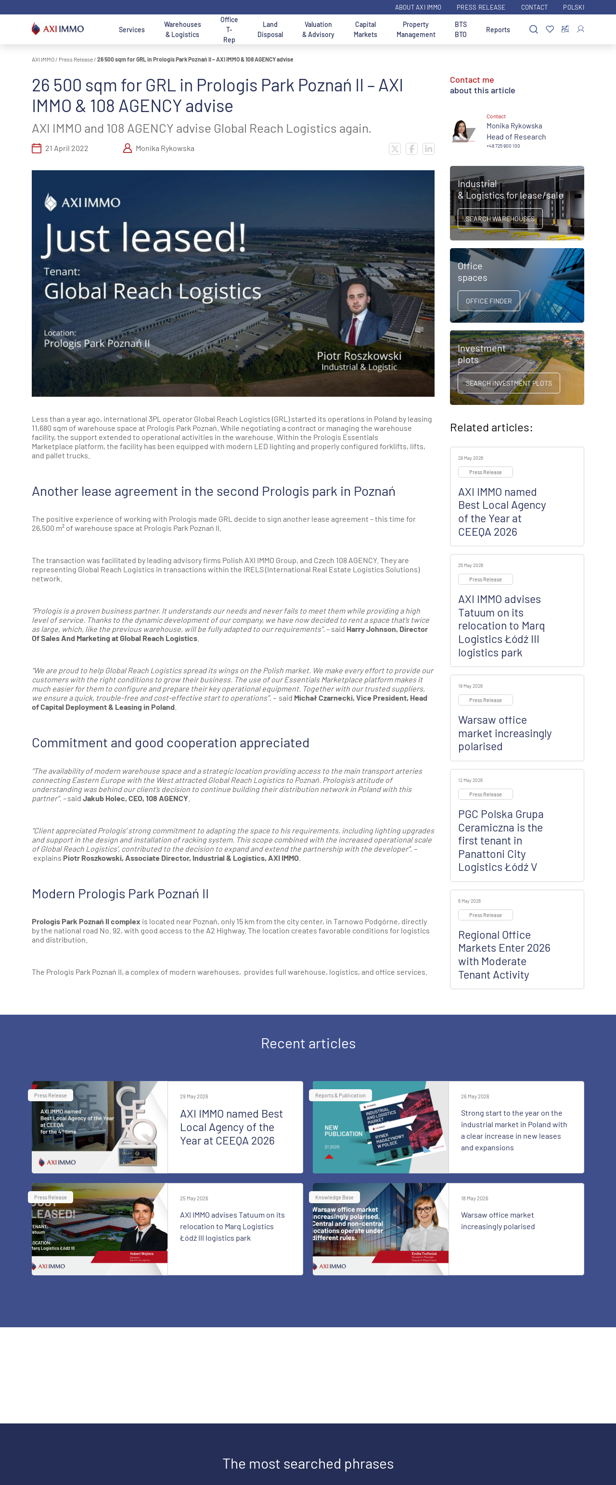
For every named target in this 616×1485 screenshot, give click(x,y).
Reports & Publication (340, 1095)
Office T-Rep (229, 29)
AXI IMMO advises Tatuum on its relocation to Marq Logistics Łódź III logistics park (501, 625)
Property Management (416, 29)
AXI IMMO (43, 59)
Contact (534, 7)
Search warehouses (500, 218)
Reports (498, 29)
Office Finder (489, 301)
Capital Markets (365, 29)
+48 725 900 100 (503, 146)
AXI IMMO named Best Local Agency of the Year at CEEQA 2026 (502, 511)
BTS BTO (461, 29)
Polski (573, 7)
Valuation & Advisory (318, 29)
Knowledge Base (334, 1197)
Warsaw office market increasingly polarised (505, 733)
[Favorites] (550, 29)
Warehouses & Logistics (182, 29)
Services (132, 29)
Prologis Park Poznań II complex (86, 921)
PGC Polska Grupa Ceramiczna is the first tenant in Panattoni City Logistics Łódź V (501, 840)
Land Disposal (270, 29)
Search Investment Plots (509, 383)
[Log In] (580, 29)
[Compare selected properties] (565, 29)
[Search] (533, 29)
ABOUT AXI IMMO (418, 7)
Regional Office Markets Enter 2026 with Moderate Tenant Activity (504, 954)
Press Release (481, 7)
